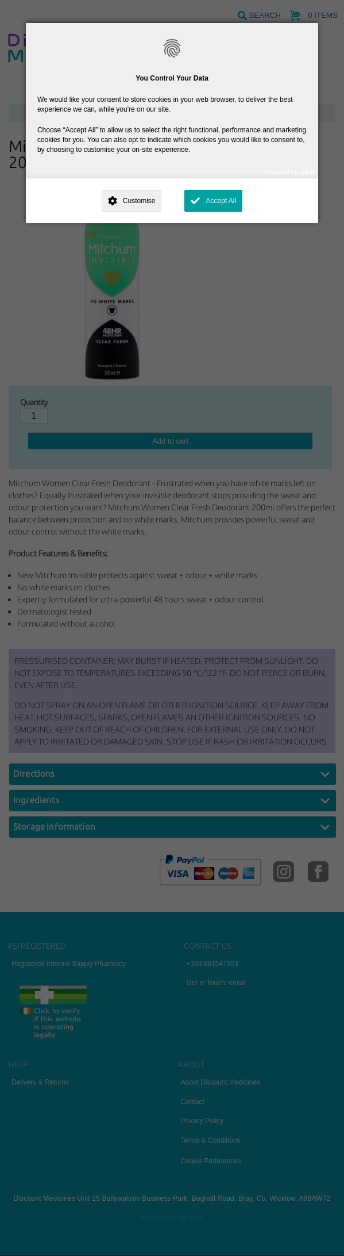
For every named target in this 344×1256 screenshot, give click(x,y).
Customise (139, 201)
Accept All (221, 201)
